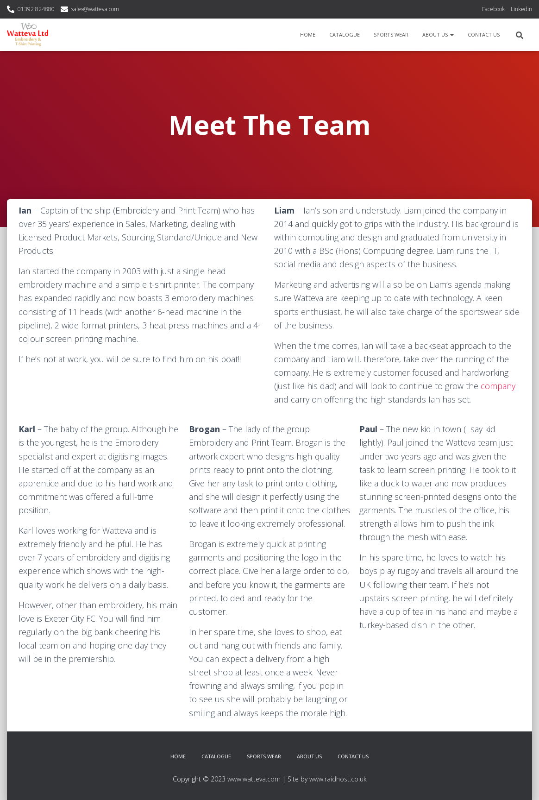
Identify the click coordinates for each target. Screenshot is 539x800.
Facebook (493, 9)
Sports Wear (391, 34)
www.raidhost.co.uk (338, 779)
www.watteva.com (254, 779)
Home (307, 34)
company (498, 385)
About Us (438, 34)
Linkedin (521, 9)
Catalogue (344, 34)
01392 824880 (36, 9)
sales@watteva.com (95, 9)
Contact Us (484, 34)
